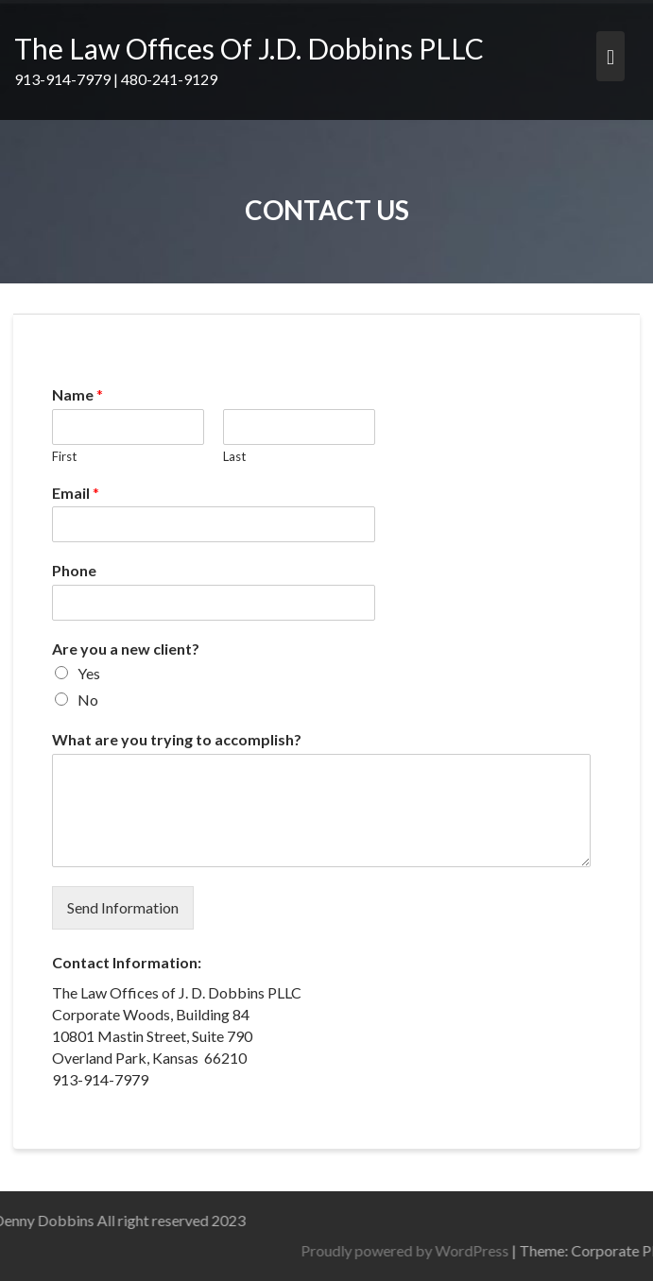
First (64, 456)
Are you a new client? (125, 649)
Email (75, 493)
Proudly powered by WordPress (474, 1250)
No (87, 700)
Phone (74, 570)
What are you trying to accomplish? (176, 739)
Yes (88, 673)
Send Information (123, 907)
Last (234, 456)
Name (77, 394)
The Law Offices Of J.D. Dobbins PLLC (249, 48)
